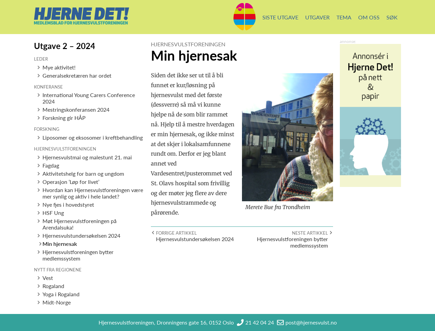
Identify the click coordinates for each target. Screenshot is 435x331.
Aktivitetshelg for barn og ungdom (83, 173)
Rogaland (53, 286)
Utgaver (317, 17)
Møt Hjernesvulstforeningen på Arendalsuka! (79, 224)
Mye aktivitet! (58, 67)
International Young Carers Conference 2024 (88, 98)
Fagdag (50, 165)
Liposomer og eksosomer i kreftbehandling (92, 137)
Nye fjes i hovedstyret (68, 204)
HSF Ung (53, 212)
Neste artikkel (310, 233)
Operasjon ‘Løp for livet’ (70, 181)
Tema (343, 17)
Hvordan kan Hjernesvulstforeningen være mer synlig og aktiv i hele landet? (92, 193)
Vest (47, 277)
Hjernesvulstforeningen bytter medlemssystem (78, 255)
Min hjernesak (59, 243)
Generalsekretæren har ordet (76, 75)
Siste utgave (280, 17)
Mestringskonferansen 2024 (75, 109)
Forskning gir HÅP (64, 117)
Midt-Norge (56, 302)
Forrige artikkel (176, 233)
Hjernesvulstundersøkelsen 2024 (81, 235)
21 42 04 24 (259, 322)
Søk (392, 17)
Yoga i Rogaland (61, 294)
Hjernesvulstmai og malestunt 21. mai (87, 157)
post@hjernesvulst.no (311, 322)
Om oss (369, 17)
